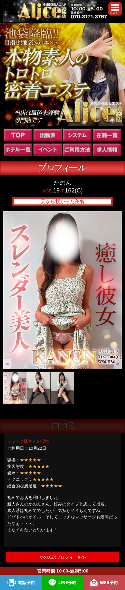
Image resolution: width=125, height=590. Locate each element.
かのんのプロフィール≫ (62, 557)
